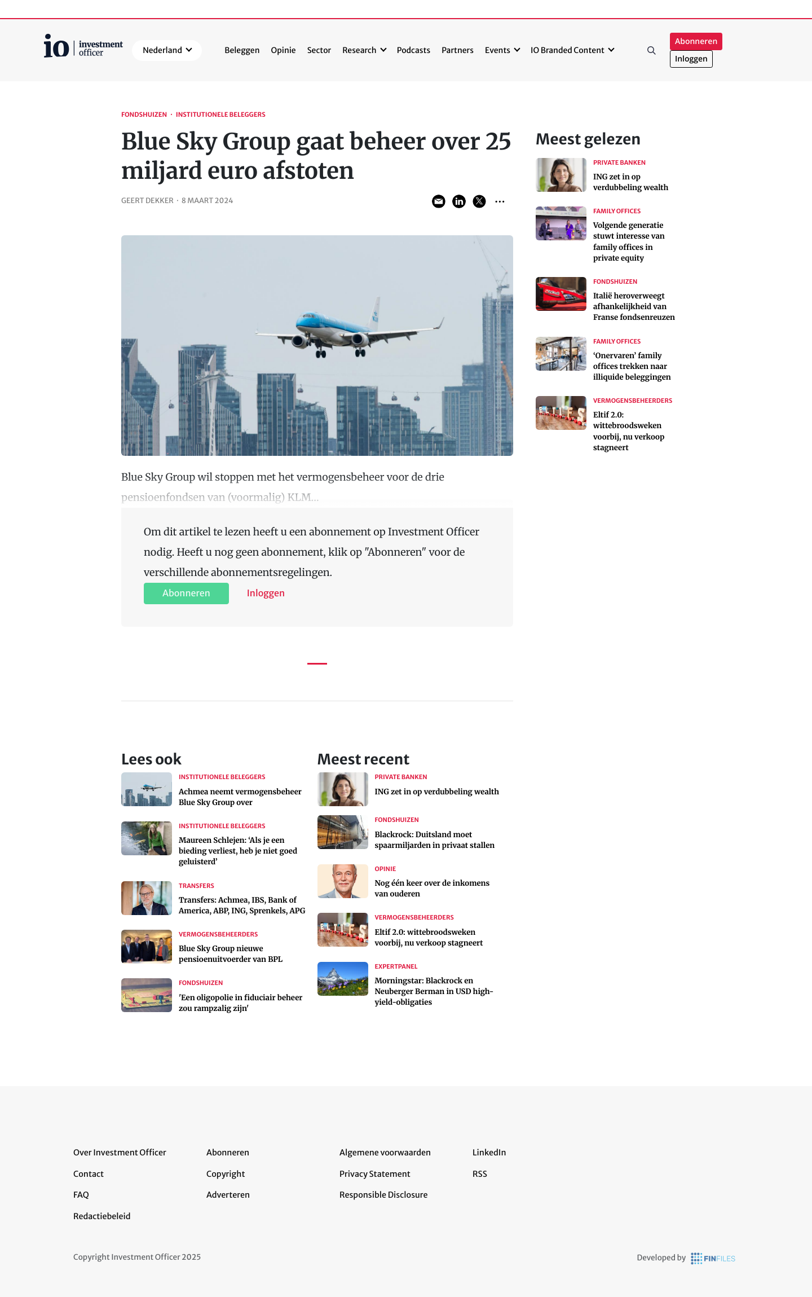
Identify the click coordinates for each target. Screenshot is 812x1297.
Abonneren (696, 41)
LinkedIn (489, 1152)
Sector (319, 50)
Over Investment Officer (119, 1152)
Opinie (283, 50)
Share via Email (438, 201)
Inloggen (691, 59)
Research (359, 50)
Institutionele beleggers (221, 115)
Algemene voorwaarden (385, 1152)
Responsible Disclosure (383, 1195)
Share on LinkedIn (459, 201)
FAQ (81, 1195)
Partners (458, 50)
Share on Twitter (479, 201)
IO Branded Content (567, 50)
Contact (88, 1174)
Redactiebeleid (102, 1216)
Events (497, 50)
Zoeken (651, 50)
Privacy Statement (375, 1174)
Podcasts (413, 50)
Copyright (225, 1174)
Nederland (162, 50)
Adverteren (228, 1195)
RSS (480, 1174)
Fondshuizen (144, 115)
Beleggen (241, 50)
